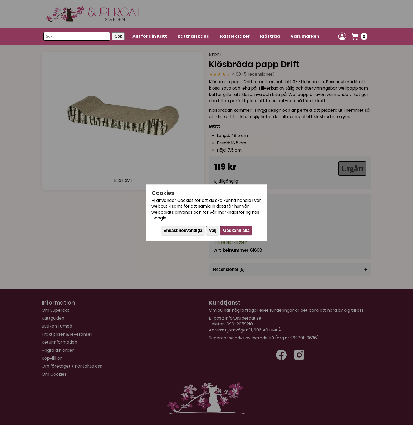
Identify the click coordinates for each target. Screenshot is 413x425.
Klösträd (270, 36)
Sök (118, 36)
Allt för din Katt (149, 36)
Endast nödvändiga (183, 230)
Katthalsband (194, 36)
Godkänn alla (236, 230)
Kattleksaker (235, 36)
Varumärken (305, 36)
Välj (212, 230)
